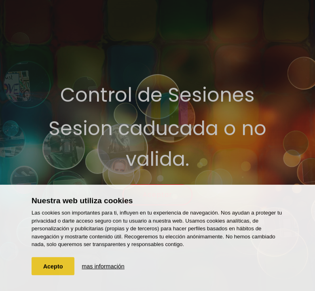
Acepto (53, 266)
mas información (103, 266)
